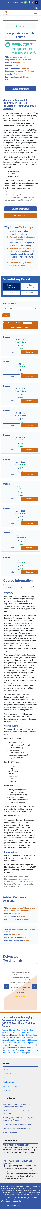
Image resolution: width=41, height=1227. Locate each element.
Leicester (29, 1038)
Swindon (23, 1053)
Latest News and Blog (11, 1078)
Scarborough (6, 1050)
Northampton (28, 1043)
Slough (23, 1050)
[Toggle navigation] (35, 13)
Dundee (22, 1035)
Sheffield (16, 1050)
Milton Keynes (7, 1043)
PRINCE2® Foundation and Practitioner (17, 1124)
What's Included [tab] (32, 587)
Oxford (21, 1045)
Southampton (32, 1050)
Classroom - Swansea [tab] (11, 286)
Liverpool (5, 1040)
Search (6, 315)
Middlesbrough (32, 1040)
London (13, 1040)
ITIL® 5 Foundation (10, 1133)
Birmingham (21, 1030)
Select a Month (10, 303)
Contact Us (7, 1074)
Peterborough (31, 1045)
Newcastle (17, 1043)
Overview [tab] (9, 587)
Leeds (23, 1038)
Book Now (30, 352)
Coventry (14, 1035)
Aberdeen (5, 1030)
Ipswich (17, 1038)
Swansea (14, 1053)
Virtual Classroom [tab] (30, 286)
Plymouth (5, 1048)
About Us (6, 1069)
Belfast (12, 1030)
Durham (29, 1035)
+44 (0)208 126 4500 (14, 2)
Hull (11, 1038)
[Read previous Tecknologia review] (34, 986)
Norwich (5, 1045)
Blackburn (30, 1030)
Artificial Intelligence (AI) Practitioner (16, 1129)
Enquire (11, 352)
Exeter (35, 1035)
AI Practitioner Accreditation (16, 1145)
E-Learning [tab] (11, 293)
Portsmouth (14, 1048)
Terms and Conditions (11, 1086)
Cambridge (21, 1033)
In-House (29, 293)
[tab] (11, 286)
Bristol (12, 1033)
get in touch (27, 323)
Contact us (24, 884)
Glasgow (5, 1038)
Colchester (6, 1035)
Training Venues (9, 1082)
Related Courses (20, 215)
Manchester (21, 1040)
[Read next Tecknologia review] (6, 986)
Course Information (20, 89)
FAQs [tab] (20, 587)
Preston (23, 1048)
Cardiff (28, 1033)
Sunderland (6, 1053)
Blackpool (5, 1033)
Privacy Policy (8, 1091)
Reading (30, 1048)
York (29, 1053)
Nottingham (13, 1045)
